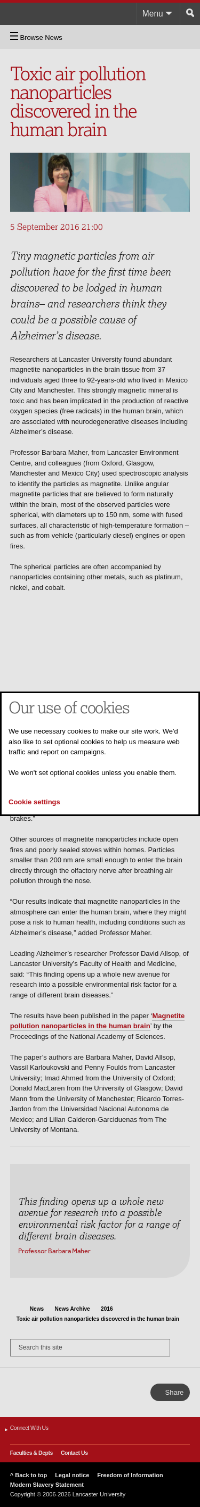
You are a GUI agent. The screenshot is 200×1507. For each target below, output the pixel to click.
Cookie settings (34, 802)
